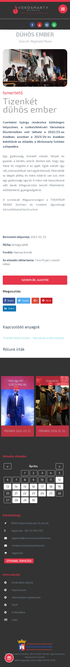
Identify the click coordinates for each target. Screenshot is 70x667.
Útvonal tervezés (19, 560)
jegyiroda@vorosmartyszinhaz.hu (27, 538)
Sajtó (11, 619)
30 (33, 500)
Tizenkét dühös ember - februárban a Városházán (33, 338)
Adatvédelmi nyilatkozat (22, 597)
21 (16, 493)
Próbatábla (14, 612)
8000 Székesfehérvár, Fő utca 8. (26, 523)
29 (25, 500)
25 (50, 493)
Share (9, 300)
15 (25, 486)
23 (33, 493)
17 (42, 486)
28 (16, 500)
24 (42, 493)
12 (59, 479)
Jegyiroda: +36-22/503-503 (23, 530)
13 (7, 486)
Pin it (46, 300)
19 (59, 486)
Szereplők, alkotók (35, 279)
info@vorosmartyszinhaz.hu (24, 545)
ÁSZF (11, 604)
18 (50, 486)
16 (33, 486)
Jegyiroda (13, 552)
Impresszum (15, 589)
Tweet (23, 300)
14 (16, 486)
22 (25, 493)
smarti (41, 657)
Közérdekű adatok (18, 582)
